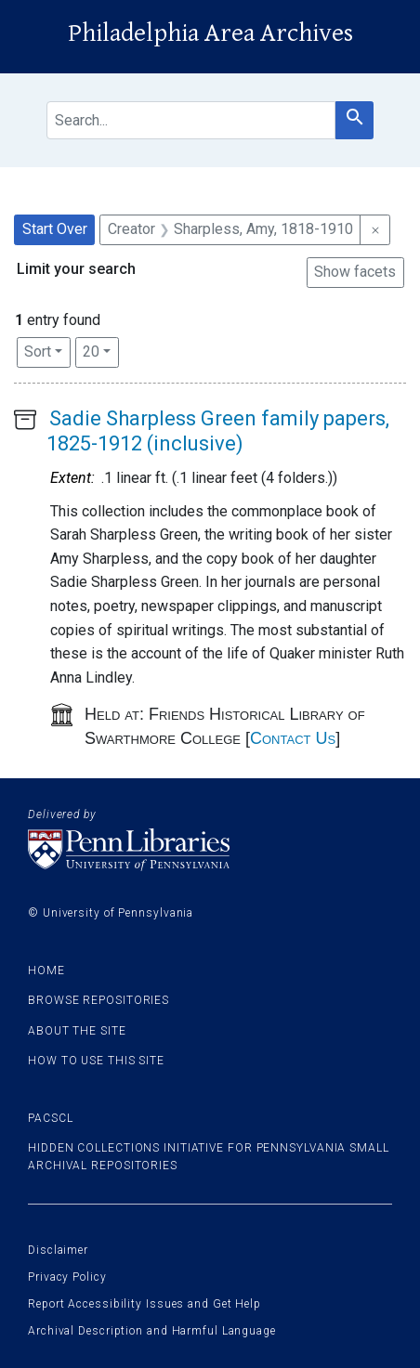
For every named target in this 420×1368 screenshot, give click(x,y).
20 (101, 350)
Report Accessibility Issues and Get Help (144, 1303)
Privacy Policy (67, 1276)
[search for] (190, 120)
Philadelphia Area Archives (210, 33)
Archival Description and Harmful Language (152, 1330)
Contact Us (292, 738)
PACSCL (50, 1118)
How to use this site (96, 1060)
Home (46, 970)
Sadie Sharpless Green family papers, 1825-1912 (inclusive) (217, 430)
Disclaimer (58, 1250)
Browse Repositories (98, 1000)
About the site (77, 1030)
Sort (37, 351)
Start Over (54, 229)
